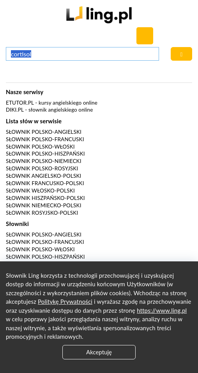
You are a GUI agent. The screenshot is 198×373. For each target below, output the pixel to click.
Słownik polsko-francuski (45, 139)
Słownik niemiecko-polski (43, 205)
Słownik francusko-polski (45, 183)
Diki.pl (15, 110)
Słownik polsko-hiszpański (45, 154)
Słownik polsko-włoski (40, 147)
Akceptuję (99, 351)
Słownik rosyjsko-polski (42, 213)
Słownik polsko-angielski (43, 132)
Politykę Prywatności (65, 301)
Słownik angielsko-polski (43, 176)
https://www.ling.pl (162, 310)
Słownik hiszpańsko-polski (45, 198)
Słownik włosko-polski (40, 190)
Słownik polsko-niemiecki (43, 161)
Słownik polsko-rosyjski (42, 168)
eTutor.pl (20, 103)
